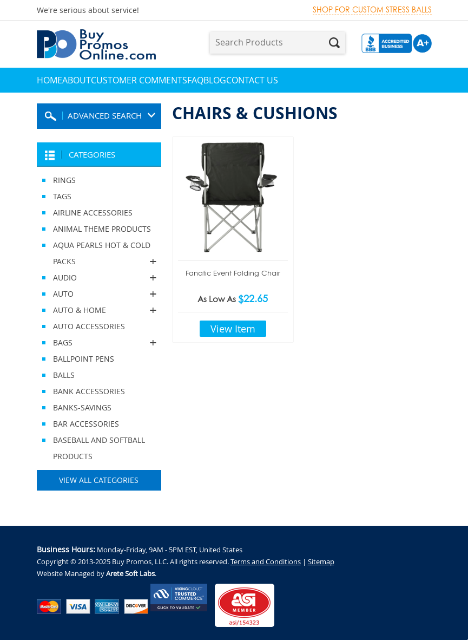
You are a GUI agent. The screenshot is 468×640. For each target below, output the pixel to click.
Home (49, 80)
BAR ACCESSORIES (86, 424)
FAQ (195, 80)
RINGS (64, 180)
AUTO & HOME (99, 310)
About (76, 80)
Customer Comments (139, 80)
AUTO (99, 294)
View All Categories (99, 480)
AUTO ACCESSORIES (89, 326)
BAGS (99, 343)
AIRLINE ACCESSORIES (93, 212)
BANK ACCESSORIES (89, 391)
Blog (214, 80)
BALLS (64, 375)
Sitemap (321, 561)
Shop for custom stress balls (372, 9)
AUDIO (99, 278)
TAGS (62, 196)
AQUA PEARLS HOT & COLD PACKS (99, 255)
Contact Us (252, 80)
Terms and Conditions (265, 561)
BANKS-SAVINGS (82, 407)
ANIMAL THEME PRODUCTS (102, 229)
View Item (232, 328)
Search (334, 42)
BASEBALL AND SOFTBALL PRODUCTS (99, 448)
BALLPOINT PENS (83, 359)
